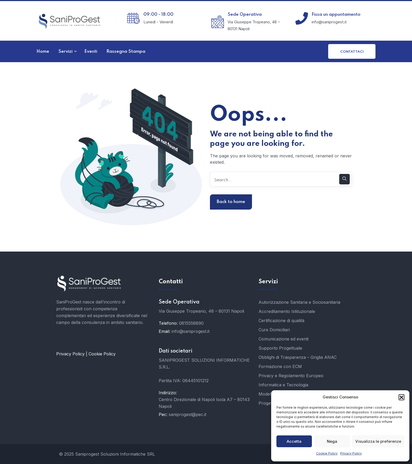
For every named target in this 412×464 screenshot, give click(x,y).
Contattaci (352, 52)
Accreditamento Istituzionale (287, 311)
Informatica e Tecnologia (283, 384)
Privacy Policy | (72, 353)
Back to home (231, 202)
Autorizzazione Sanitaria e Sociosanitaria (299, 302)
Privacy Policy (351, 453)
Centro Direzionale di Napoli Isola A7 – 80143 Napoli (204, 403)
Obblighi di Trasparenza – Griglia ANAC (298, 357)
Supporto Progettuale (280, 348)
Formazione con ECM (280, 366)
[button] (401, 397)
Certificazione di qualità (281, 320)
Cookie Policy (327, 453)
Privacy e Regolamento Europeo (291, 375)
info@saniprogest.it (190, 331)
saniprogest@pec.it (187, 414)
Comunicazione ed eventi (283, 339)
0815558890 (191, 323)
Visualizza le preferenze (378, 441)
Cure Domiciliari (274, 329)
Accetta (294, 441)
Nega (332, 441)
